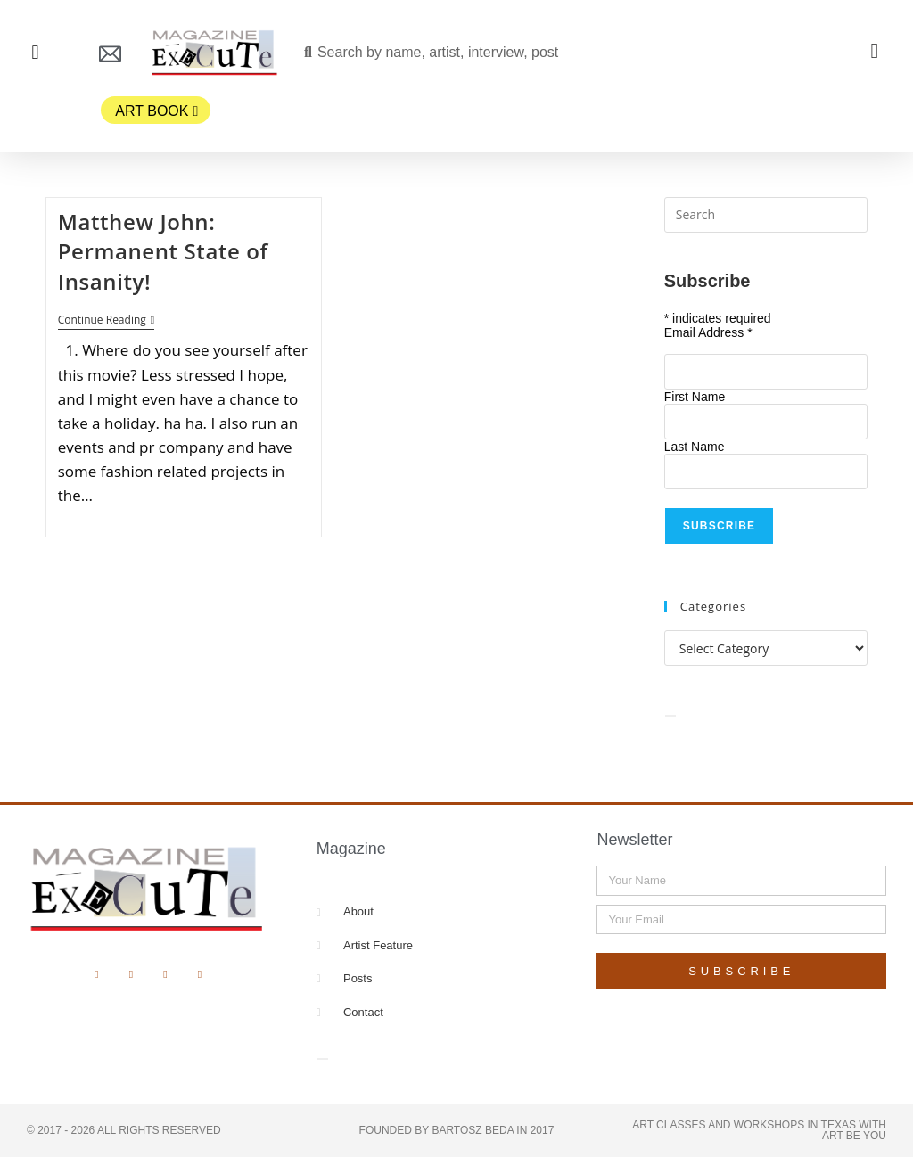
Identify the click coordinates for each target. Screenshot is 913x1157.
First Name (694, 397)
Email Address (708, 332)
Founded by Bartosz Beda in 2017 (457, 1130)
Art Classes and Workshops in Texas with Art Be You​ (759, 1130)
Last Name (694, 446)
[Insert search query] (766, 215)
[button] (35, 53)
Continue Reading (106, 320)
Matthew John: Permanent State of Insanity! (163, 251)
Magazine (351, 848)
